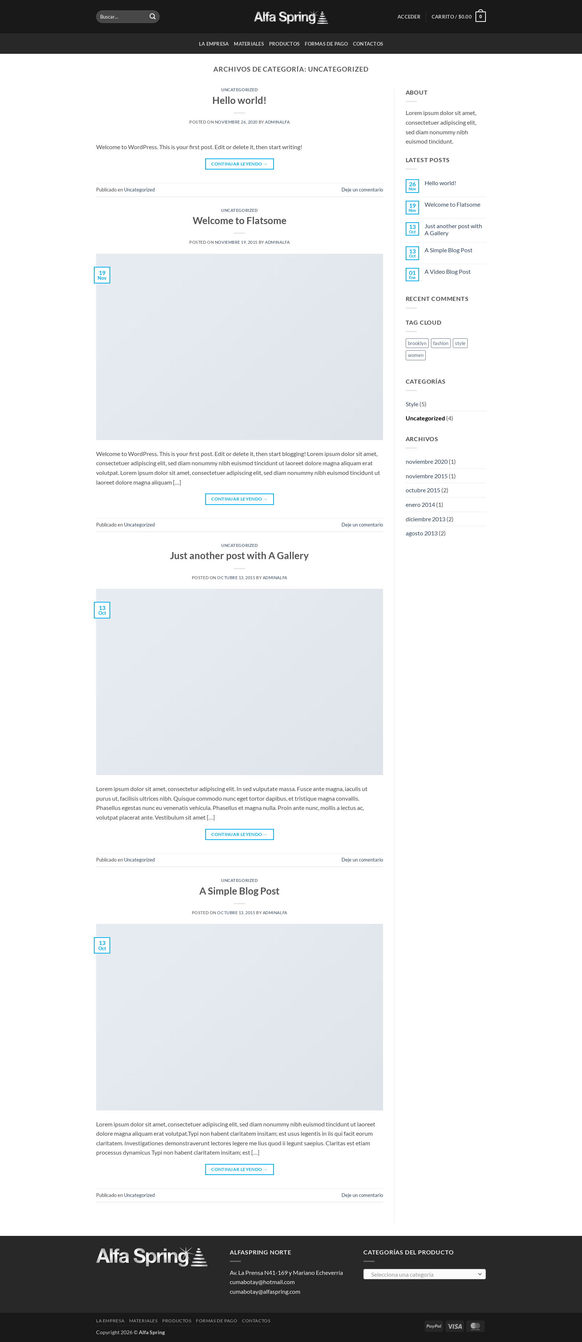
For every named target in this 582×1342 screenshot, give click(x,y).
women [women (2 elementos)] (416, 355)
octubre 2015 (423, 489)
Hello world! (239, 100)
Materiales (249, 44)
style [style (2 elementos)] (460, 343)
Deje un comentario (362, 190)
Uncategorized (239, 89)
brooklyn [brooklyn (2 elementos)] (417, 343)
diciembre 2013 (425, 518)
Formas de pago (326, 44)
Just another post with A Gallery (239, 555)
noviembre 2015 (427, 475)
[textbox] (423, 1274)
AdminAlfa (277, 121)
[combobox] (424, 1274)
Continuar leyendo (239, 163)
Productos (284, 44)
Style (412, 403)
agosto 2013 (422, 533)
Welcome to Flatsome (240, 220)
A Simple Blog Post (239, 890)
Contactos (368, 44)
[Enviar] (152, 16)
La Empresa (214, 44)
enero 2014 (420, 504)
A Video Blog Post (448, 271)
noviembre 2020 (427, 461)
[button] (409, 16)
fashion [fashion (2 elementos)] (440, 343)
